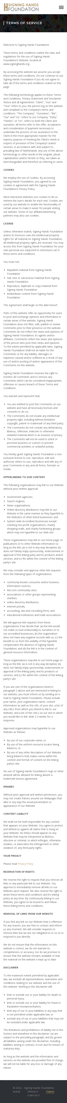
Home (16, 1091)
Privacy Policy (25, 863)
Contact (33, 1095)
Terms (50, 1091)
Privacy (33, 1091)
